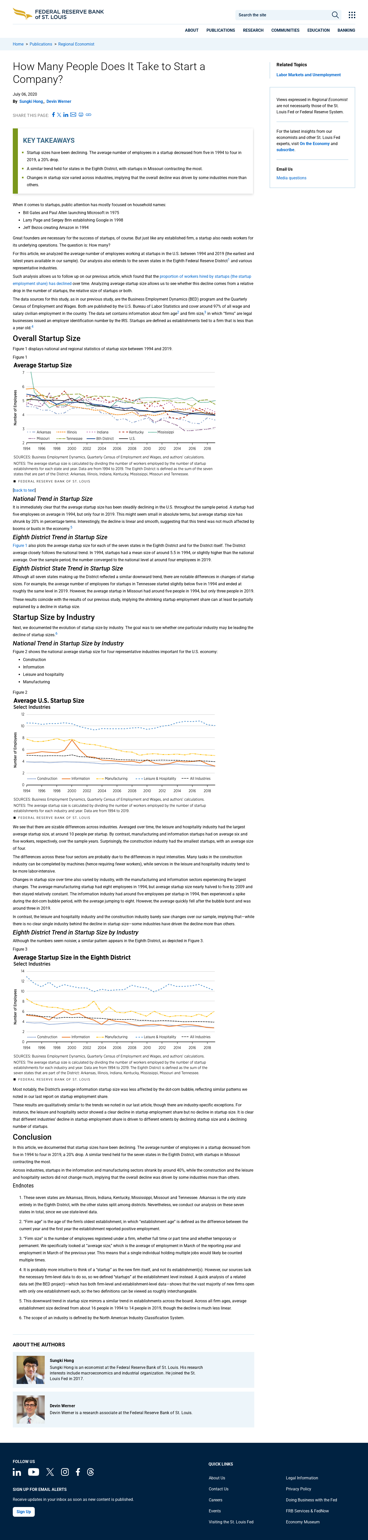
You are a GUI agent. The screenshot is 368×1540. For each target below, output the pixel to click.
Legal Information (302, 1478)
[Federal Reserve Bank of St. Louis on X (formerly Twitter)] (50, 1474)
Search (335, 15)
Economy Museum (303, 1522)
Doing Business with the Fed (311, 1500)
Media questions (291, 177)
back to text (24, 490)
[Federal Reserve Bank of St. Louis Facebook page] (78, 1474)
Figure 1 (20, 545)
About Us (217, 1478)
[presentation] (192, 31)
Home (18, 44)
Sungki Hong (31, 101)
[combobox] (282, 15)
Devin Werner (59, 101)
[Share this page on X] (59, 115)
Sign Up (24, 1511)
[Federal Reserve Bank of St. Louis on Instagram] (65, 1474)
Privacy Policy (298, 1489)
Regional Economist (76, 44)
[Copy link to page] (88, 115)
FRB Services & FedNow (307, 1511)
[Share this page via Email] (73, 115)
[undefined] (229, 260)
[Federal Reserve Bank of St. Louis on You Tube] (33, 1474)
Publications (41, 44)
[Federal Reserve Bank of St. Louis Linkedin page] (17, 1474)
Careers (215, 1500)
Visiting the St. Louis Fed (231, 1522)
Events (215, 1511)
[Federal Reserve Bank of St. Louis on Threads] (90, 1474)
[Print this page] (80, 115)
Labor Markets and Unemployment (309, 74)
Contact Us (218, 1489)
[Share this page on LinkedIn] (65, 115)
